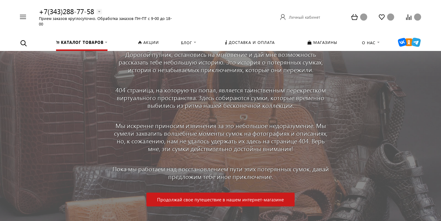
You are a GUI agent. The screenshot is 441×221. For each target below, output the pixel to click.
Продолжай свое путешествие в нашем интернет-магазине (220, 199)
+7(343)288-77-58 (66, 11)
